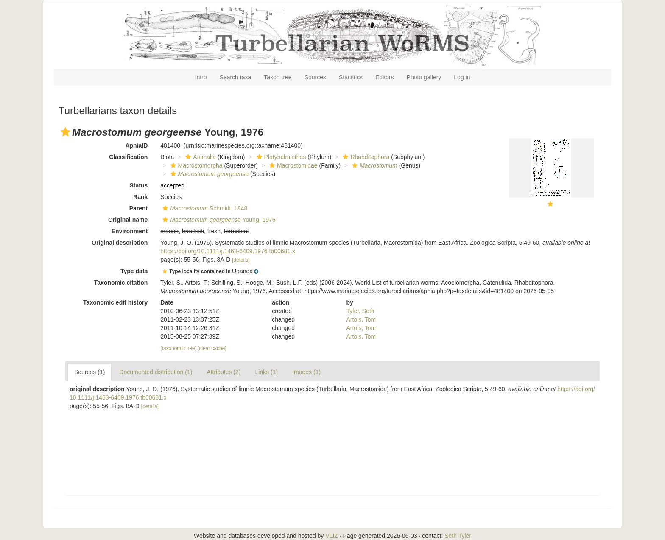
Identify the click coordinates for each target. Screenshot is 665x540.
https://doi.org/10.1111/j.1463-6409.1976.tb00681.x (227, 251)
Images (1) (306, 372)
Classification (128, 157)
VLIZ (331, 535)
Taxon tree (277, 77)
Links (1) (266, 372)
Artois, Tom (361, 319)
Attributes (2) (223, 372)
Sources (315, 77)
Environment (130, 231)
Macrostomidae (292, 165)
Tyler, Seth (360, 311)
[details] (240, 260)
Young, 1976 (217, 219)
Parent (138, 208)
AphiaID (136, 145)
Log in (462, 77)
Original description (120, 242)
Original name (128, 219)
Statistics (351, 77)
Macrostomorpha (195, 165)
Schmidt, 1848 (203, 208)
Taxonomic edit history (115, 302)
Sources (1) (89, 372)
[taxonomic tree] (178, 348)
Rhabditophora (365, 157)
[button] (65, 132)
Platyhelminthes (280, 157)
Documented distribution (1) (155, 372)
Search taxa (235, 77)
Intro (201, 77)
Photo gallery (424, 77)
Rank (140, 196)
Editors (384, 77)
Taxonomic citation (121, 282)
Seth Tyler (457, 535)
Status (139, 185)
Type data (134, 271)
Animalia (199, 157)
